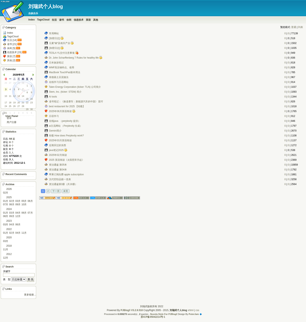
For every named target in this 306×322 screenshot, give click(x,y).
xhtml (191, 310)
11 (10, 96)
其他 (95, 19)
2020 (9, 237)
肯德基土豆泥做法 (58, 77)
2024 (9, 209)
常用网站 (54, 33)
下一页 (56, 191)
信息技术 (78, 19)
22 (27, 102)
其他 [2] (11, 60)
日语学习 (54, 116)
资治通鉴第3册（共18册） (63, 184)
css (197, 310)
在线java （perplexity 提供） (64, 121)
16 (31, 99)
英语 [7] (11, 56)
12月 (17, 216)
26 (6, 83)
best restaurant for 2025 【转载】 (67, 106)
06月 (30, 201)
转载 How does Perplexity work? (66, 135)
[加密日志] (54, 38)
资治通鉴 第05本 (58, 164)
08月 (11, 204)
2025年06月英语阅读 (60, 111)
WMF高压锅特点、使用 (61, 67)
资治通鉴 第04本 (58, 169)
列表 (300, 27)
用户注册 (11, 122)
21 (23, 102)
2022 (9, 229)
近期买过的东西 (57, 145)
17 (6, 102)
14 (23, 96)
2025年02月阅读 (58, 155)
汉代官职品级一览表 (60, 179)
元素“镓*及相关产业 (59, 43)
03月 (17, 201)
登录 (9, 118)
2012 (9, 254)
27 (10, 83)
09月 (17, 204)
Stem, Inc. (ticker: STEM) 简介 (65, 91)
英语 (88, 19)
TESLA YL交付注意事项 (62, 52)
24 (6, 106)
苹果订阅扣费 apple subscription (66, 174)
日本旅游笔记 (56, 62)
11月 (24, 232)
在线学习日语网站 (58, 82)
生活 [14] (12, 40)
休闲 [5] (11, 48)
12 (14, 96)
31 (6, 113)
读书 (61, 19)
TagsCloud (43, 19)
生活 (54, 19)
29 (18, 83)
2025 (9, 197)
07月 (5, 204)
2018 (9, 245)
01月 (5, 201)
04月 (17, 212)
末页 (65, 191)
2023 (9, 220)
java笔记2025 (56, 150)
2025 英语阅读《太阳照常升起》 (66, 159)
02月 (5, 192)
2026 (9, 189)
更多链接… (30, 294)
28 (14, 83)
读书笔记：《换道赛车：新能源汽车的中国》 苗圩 (76, 101)
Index (31, 19)
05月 (24, 201)
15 (27, 99)
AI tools (53, 96)
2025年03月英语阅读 (60, 140)
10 (6, 96)
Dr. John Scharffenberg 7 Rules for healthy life (74, 57)
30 (23, 83)
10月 (24, 204)
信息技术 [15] (14, 52)
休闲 (68, 19)
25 (10, 106)
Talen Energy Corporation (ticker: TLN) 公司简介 (75, 87)
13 (18, 96)
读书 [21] (12, 44)
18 (10, 102)
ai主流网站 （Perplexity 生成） (65, 125)
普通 (293, 27)
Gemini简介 (55, 130)
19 (14, 102)
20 (18, 102)
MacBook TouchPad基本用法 (64, 72)
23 (31, 102)
